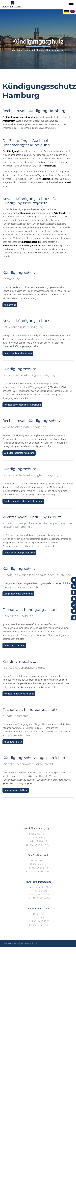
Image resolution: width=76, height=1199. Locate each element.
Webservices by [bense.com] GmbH (21, 943)
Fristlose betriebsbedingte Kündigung (22, 404)
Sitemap (25, 950)
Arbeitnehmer (39, 50)
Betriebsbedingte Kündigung (18, 353)
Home (14, 50)
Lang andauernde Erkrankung (18, 593)
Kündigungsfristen (13, 742)
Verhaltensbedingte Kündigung (19, 453)
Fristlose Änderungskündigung (19, 693)
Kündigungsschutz (56, 50)
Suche (33, 950)
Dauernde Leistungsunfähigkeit (19, 552)
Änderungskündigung (14, 645)
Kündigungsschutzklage (15, 790)
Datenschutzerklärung (61, 950)
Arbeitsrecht (24, 50)
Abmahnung (10, 305)
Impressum (43, 950)
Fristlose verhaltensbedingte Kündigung (23, 501)
